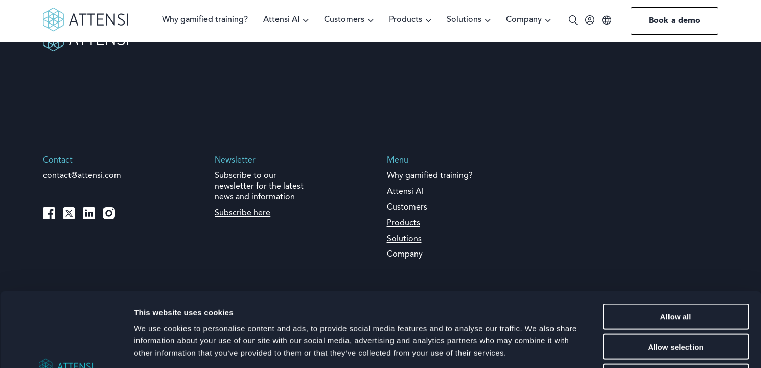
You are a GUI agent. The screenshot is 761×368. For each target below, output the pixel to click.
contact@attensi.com (82, 176)
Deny (675, 302)
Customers (344, 20)
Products (405, 20)
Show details (536, 347)
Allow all (675, 242)
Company (524, 20)
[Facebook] (49, 213)
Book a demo (674, 21)
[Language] (606, 21)
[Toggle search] (573, 21)
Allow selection (675, 272)
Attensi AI (281, 20)
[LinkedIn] (89, 213)
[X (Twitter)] (69, 213)
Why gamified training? (205, 20)
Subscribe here (242, 213)
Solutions (464, 20)
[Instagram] (109, 213)
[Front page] (85, 30)
